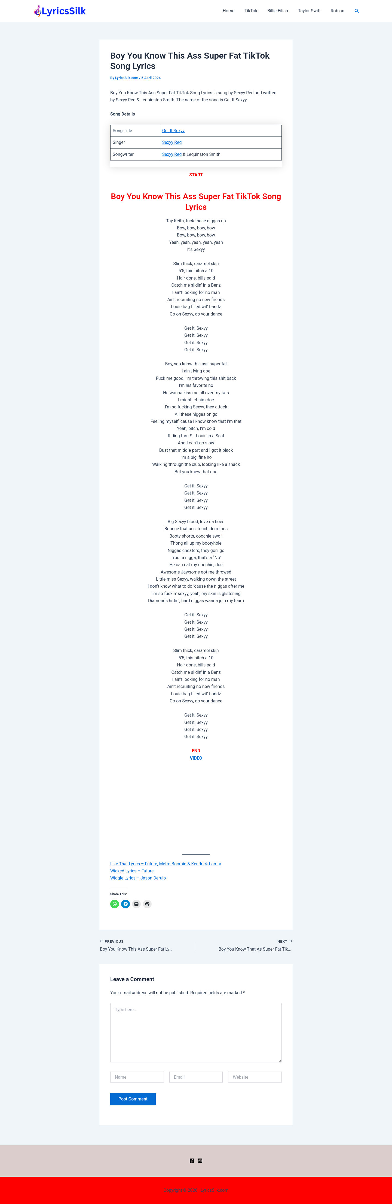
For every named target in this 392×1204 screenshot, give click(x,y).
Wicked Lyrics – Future (132, 871)
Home (234, 10)
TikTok (255, 10)
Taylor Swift (311, 10)
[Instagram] (200, 1160)
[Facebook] (191, 1160)
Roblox (338, 10)
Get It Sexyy (173, 130)
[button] (356, 11)
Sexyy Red (172, 142)
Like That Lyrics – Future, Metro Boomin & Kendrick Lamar (166, 863)
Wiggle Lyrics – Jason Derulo (138, 878)
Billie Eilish (281, 10)
